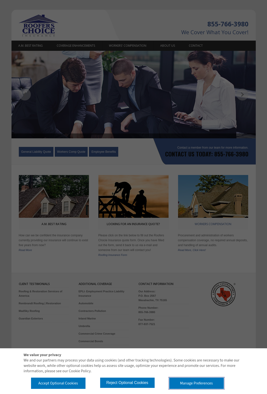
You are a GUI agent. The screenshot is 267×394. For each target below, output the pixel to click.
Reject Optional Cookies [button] (127, 383)
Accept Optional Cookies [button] (58, 383)
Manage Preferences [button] (196, 383)
